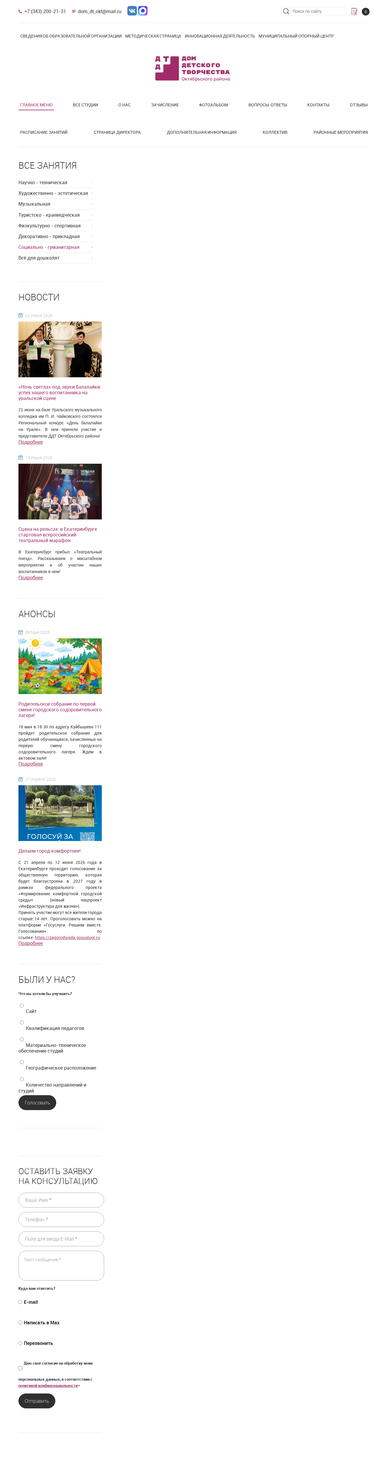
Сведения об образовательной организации (71, 36)
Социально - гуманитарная (48, 247)
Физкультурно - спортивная (49, 225)
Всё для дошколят (39, 258)
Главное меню (36, 105)
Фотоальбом (213, 105)
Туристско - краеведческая (49, 215)
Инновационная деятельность (220, 36)
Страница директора (117, 132)
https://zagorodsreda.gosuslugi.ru (67, 937)
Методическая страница (153, 36)
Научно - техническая (42, 182)
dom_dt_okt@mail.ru (99, 11)
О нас (124, 105)
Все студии (85, 105)
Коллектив (275, 132)
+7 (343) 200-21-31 (45, 11)
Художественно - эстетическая (53, 193)
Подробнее (30, 442)
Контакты (318, 105)
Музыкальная (34, 204)
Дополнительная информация (202, 132)
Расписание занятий (44, 132)
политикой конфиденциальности (48, 1385)
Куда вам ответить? (36, 1288)
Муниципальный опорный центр (296, 36)
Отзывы (359, 105)
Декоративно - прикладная (49, 236)
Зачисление (165, 105)
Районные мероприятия (341, 132)
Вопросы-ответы (267, 105)
